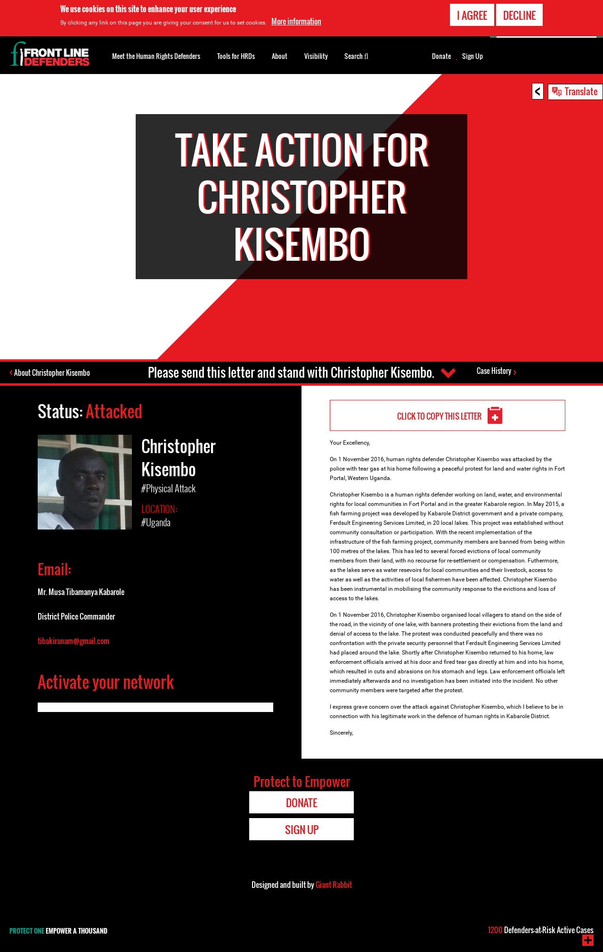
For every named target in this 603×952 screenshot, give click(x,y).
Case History (494, 371)
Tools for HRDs (236, 56)
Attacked (114, 411)
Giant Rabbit (334, 884)
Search (356, 55)
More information (296, 21)
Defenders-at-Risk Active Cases (541, 929)
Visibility (316, 56)
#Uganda (156, 520)
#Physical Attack (168, 487)
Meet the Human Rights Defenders (156, 56)
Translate (581, 91)
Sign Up (472, 56)
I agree (472, 15)
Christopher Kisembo (178, 456)
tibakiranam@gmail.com (73, 639)
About (279, 56)
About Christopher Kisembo (53, 372)
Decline (519, 15)
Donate (441, 56)
